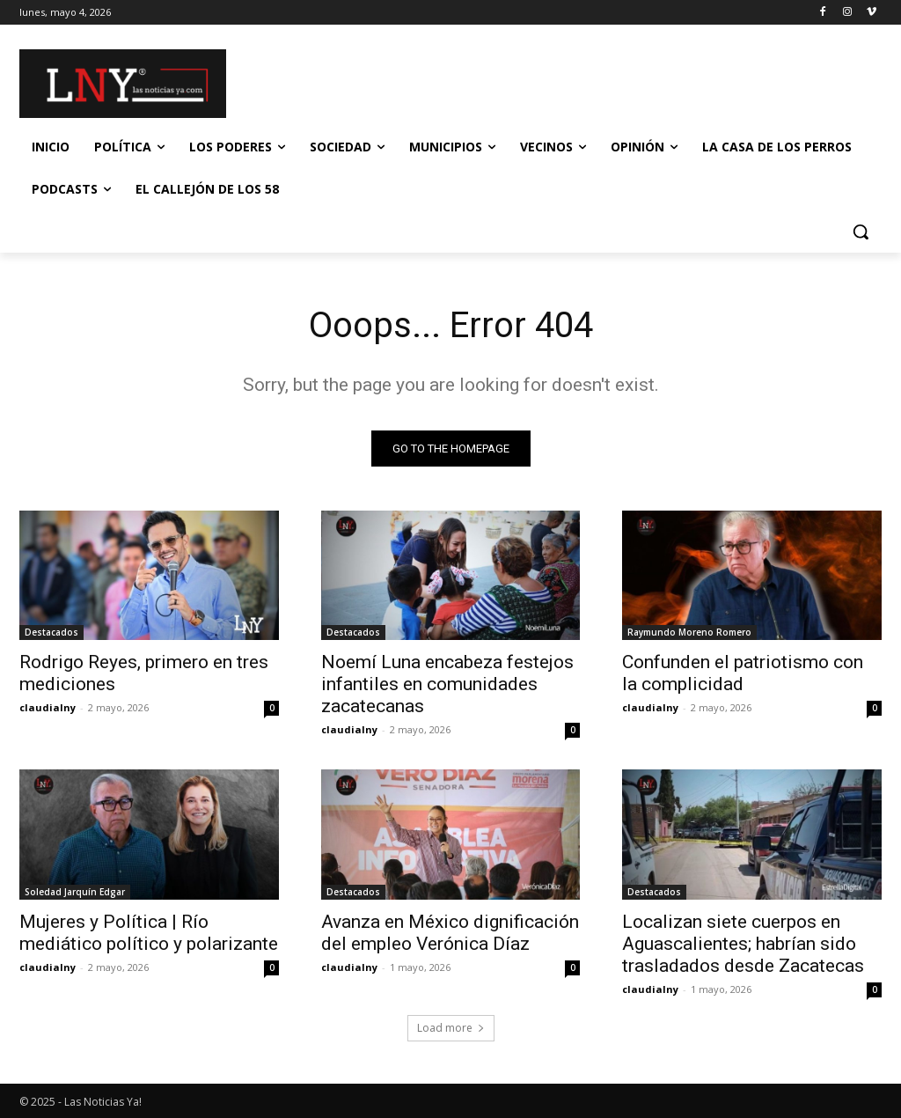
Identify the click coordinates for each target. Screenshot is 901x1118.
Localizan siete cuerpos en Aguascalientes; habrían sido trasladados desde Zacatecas (743, 943)
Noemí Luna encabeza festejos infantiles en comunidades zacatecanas (447, 684)
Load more (451, 1027)
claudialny (47, 708)
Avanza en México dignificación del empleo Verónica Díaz (450, 932)
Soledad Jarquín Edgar (75, 892)
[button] (860, 231)
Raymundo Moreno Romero (689, 633)
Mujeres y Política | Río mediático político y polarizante (148, 932)
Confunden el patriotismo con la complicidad (742, 673)
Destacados (51, 633)
